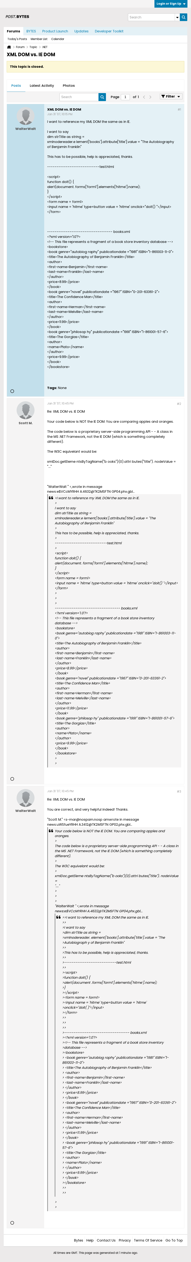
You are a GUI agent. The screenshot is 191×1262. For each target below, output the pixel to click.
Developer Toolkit (109, 31)
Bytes (78, 1240)
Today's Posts (17, 39)
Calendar (57, 39)
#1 (179, 109)
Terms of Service (148, 1240)
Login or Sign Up (171, 4)
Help (90, 1240)
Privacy (125, 1240)
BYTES (31, 31)
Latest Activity (42, 85)
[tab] (16, 86)
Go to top (174, 1240)
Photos (69, 85)
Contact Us (106, 1240)
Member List (39, 39)
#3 (179, 791)
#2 (179, 404)
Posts (16, 85)
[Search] (154, 17)
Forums (13, 31)
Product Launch (55, 31)
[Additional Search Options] (177, 17)
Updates (81, 31)
